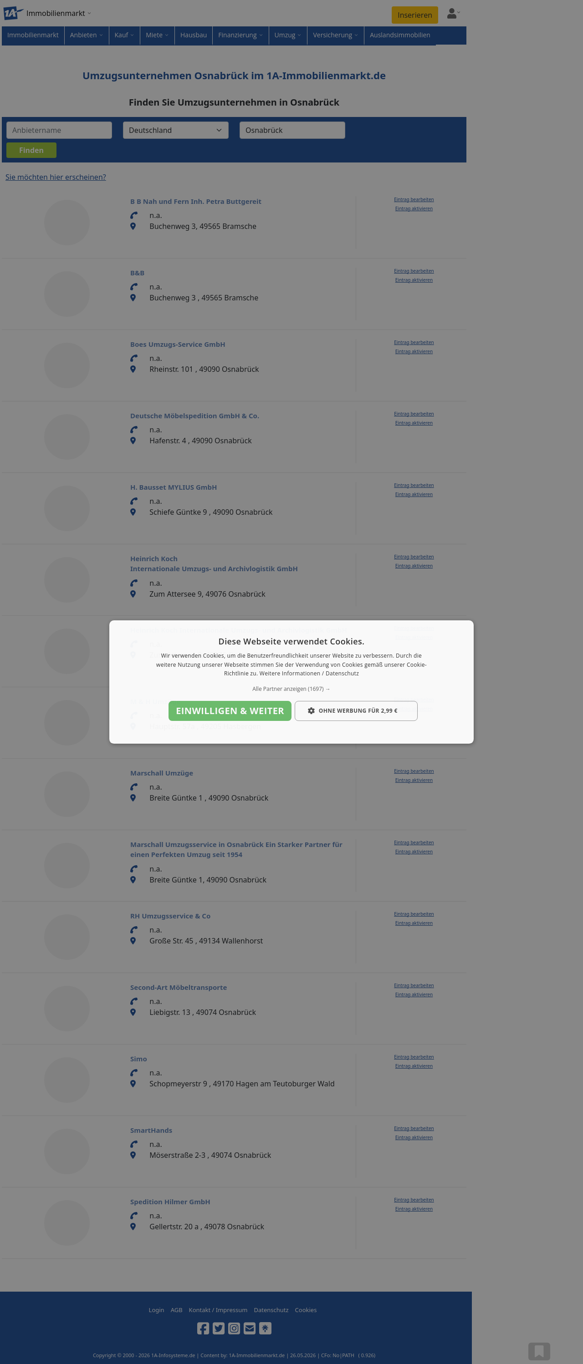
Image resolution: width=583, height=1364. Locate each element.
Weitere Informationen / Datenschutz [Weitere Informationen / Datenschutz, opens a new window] (309, 674)
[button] (291, 689)
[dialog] (291, 682)
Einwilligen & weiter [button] (230, 711)
